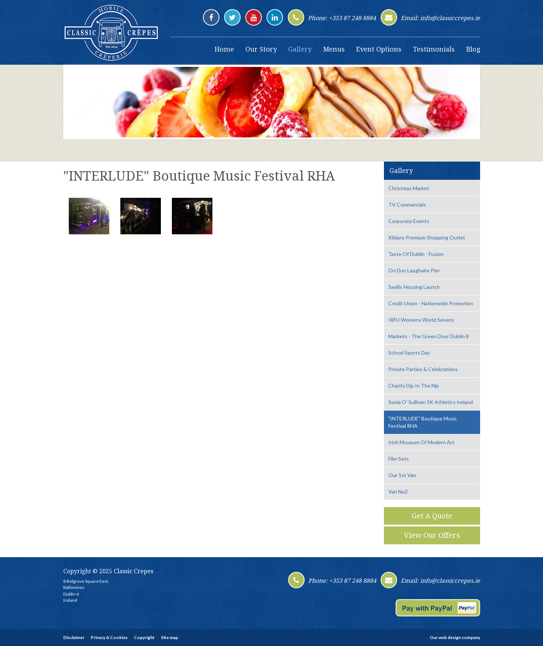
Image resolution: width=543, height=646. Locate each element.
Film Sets (398, 459)
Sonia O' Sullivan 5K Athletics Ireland (430, 402)
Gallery (300, 49)
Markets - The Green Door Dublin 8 (428, 336)
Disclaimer (73, 637)
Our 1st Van (402, 475)
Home (224, 49)
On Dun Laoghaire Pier (414, 270)
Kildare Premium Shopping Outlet (426, 237)
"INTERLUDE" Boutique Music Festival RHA (422, 422)
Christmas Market (408, 188)
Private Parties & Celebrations (423, 369)
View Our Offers (432, 535)
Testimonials (434, 49)
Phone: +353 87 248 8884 (342, 18)
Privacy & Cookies (109, 637)
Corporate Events (408, 221)
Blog (473, 49)
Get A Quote (432, 515)
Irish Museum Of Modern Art (421, 442)
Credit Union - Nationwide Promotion (430, 303)
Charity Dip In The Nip (413, 385)
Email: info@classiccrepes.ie (440, 18)
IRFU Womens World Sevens (421, 320)
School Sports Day (409, 353)
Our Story (261, 49)
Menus (334, 49)
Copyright (144, 637)
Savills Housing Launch (414, 287)
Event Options (378, 49)
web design (449, 637)
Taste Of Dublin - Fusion (416, 254)
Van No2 (398, 491)
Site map (169, 637)
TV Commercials (407, 204)
